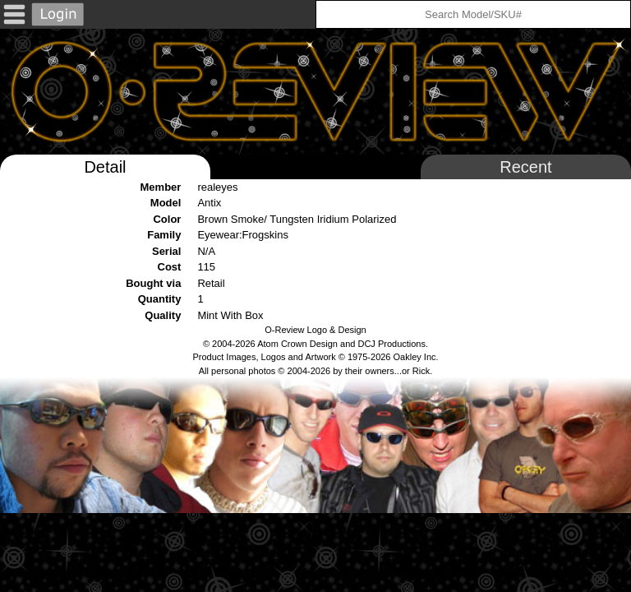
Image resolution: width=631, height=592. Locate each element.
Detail (105, 167)
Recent (525, 167)
